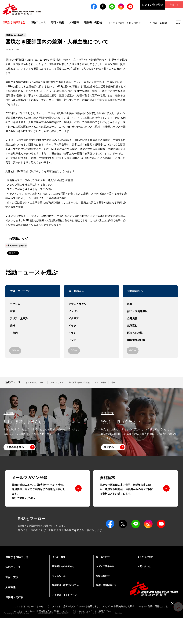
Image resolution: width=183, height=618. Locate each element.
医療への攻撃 (150, 333)
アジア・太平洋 (32, 318)
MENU (178, 21)
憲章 (61, 95)
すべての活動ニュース (35, 382)
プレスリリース (56, 382)
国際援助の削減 (150, 340)
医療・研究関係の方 (106, 585)
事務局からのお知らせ (17, 245)
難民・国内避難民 (150, 311)
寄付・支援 (57, 22)
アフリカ (32, 304)
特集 (113, 382)
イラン (91, 333)
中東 (32, 311)
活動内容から (135, 291)
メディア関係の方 (105, 566)
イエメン (91, 311)
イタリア (91, 318)
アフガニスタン (91, 304)
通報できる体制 (106, 100)
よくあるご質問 (116, 23)
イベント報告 (100, 382)
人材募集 (74, 22)
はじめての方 (103, 557)
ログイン (144, 5)
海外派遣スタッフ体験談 (79, 382)
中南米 (32, 333)
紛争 (150, 304)
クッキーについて (83, 611)
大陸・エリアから (20, 291)
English (163, 23)
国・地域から (76, 291)
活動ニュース (38, 22)
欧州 (32, 325)
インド (91, 340)
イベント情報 (59, 557)
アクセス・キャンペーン (64, 595)
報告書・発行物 (93, 22)
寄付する (170, 4)
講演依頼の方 (103, 576)
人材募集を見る (15, 447)
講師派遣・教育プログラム (65, 585)
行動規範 (44, 95)
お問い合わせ (133, 23)
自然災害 (150, 318)
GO (14, 350)
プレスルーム (59, 576)
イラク (91, 325)
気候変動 (150, 325)
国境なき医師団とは (16, 557)
